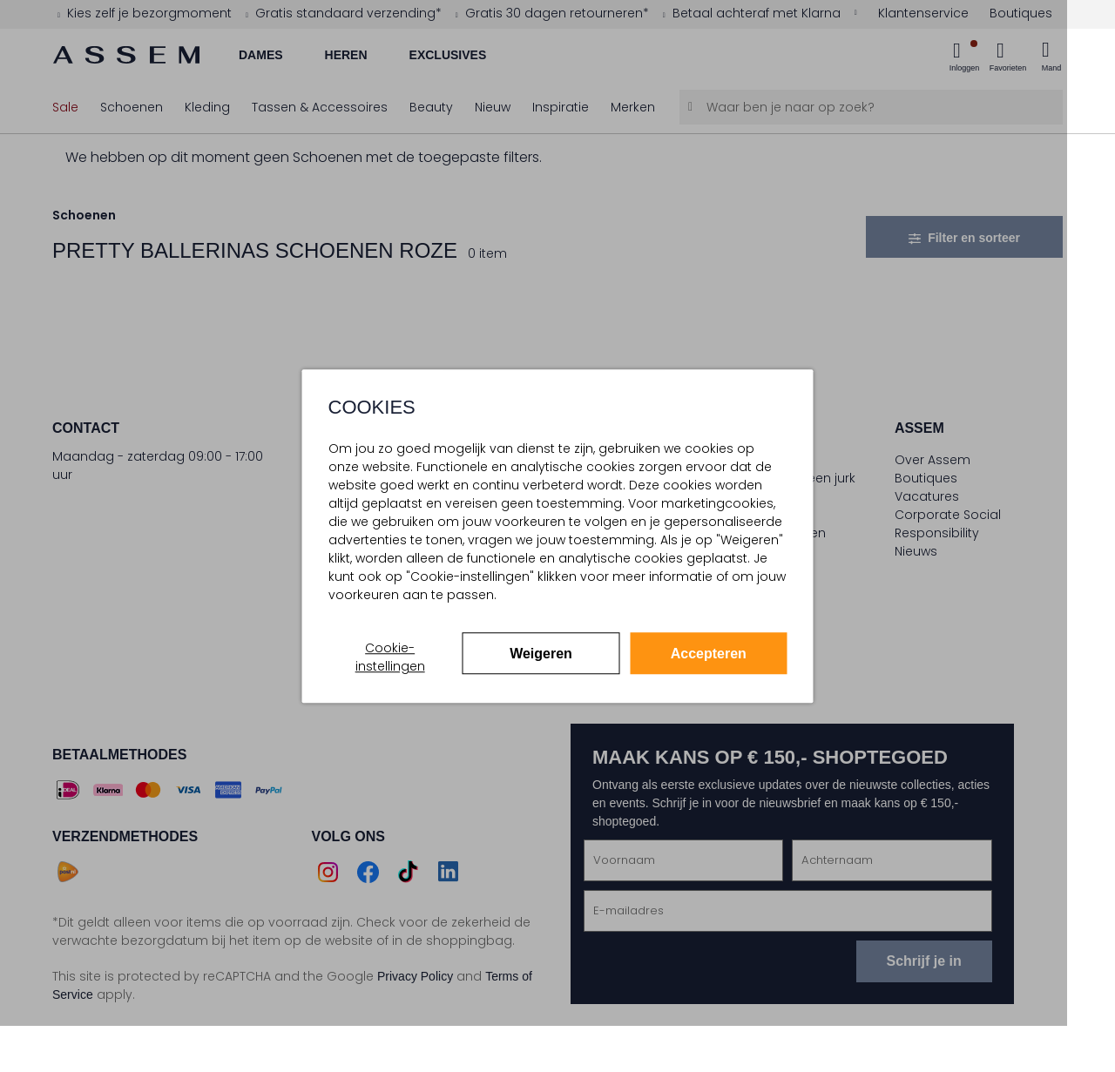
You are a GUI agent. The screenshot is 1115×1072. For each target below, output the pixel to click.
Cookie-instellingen (390, 657)
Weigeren (541, 653)
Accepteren (709, 653)
